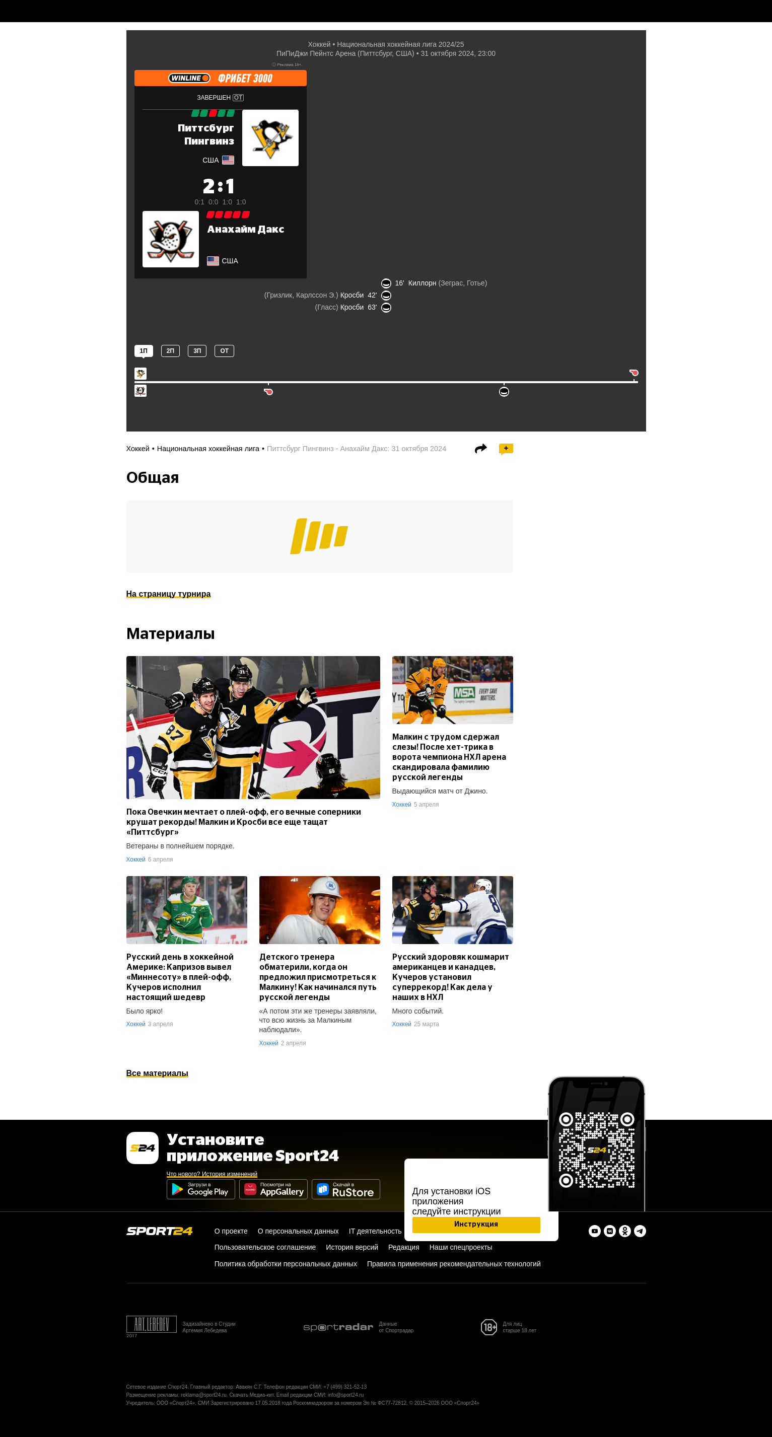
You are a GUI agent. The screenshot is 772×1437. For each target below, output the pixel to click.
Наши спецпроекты (461, 1247)
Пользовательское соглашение (265, 1247)
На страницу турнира (168, 594)
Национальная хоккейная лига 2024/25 (400, 44)
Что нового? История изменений (212, 1174)
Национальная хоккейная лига (208, 449)
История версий (352, 1247)
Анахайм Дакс (245, 230)
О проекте (231, 1231)
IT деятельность (375, 1231)
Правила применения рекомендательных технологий (454, 1264)
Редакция (403, 1247)
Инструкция (476, 1224)
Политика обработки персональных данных (286, 1264)
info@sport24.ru (346, 1395)
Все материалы (157, 1073)
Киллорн (422, 283)
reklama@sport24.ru (204, 1395)
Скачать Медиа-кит (251, 1395)
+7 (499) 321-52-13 (345, 1387)
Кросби (352, 295)
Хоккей (319, 44)
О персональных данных (298, 1231)
